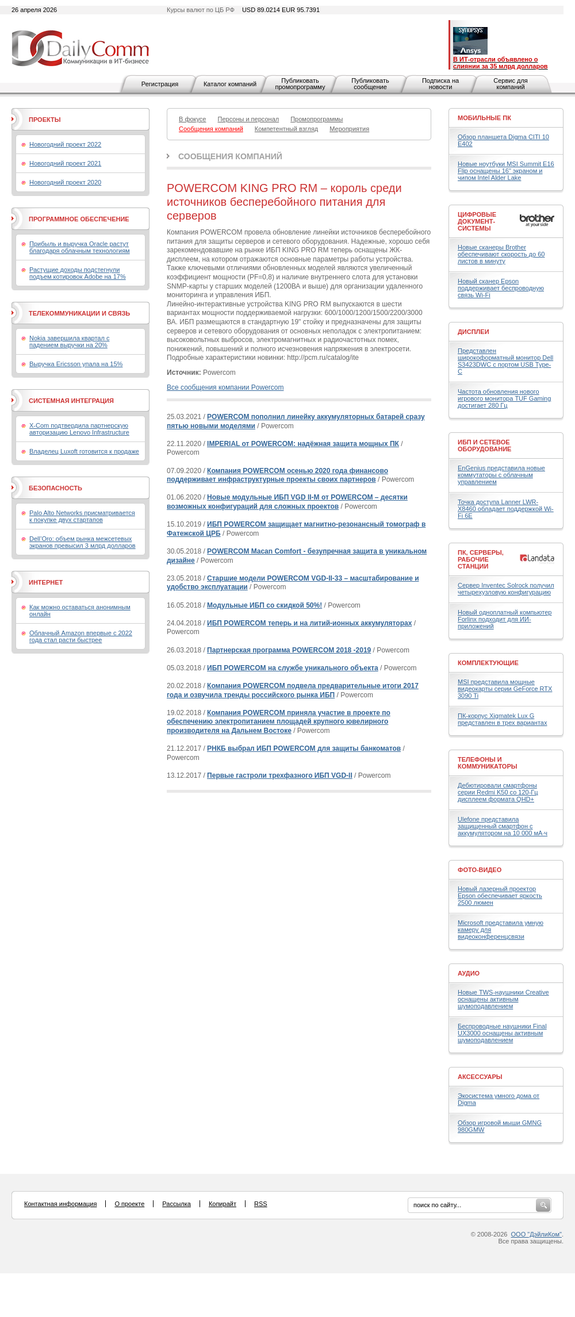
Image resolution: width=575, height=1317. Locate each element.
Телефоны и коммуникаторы (488, 763)
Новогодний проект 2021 (65, 163)
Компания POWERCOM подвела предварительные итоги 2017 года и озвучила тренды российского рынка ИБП (293, 690)
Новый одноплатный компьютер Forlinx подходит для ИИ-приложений (504, 619)
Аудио (469, 973)
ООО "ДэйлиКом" (536, 1234)
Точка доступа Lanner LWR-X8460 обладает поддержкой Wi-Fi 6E (506, 508)
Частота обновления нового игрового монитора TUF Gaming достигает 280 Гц (504, 398)
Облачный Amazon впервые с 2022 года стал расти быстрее (80, 636)
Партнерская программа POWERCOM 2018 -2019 (289, 650)
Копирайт (222, 1203)
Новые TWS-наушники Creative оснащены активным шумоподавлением (503, 999)
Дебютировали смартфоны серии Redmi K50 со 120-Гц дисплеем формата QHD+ (498, 792)
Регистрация (159, 83)
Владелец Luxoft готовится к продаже (84, 451)
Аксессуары (480, 1076)
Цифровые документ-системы (477, 221)
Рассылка (176, 1203)
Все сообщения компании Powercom (225, 387)
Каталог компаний (230, 83)
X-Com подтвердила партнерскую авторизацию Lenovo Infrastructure (79, 429)
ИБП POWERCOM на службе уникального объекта (292, 668)
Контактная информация (60, 1203)
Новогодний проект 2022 (65, 144)
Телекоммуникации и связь (79, 313)
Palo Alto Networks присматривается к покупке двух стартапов (82, 516)
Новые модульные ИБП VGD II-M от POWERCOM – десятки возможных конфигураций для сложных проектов (287, 501)
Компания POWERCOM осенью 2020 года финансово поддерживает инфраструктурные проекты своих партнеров (277, 475)
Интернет (46, 582)
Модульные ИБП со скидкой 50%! (264, 605)
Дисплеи (473, 331)
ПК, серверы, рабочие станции (481, 559)
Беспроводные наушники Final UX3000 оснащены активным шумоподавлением (502, 1033)
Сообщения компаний (230, 156)
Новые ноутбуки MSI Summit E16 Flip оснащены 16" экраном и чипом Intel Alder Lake (506, 170)
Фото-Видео (479, 869)
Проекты (44, 119)
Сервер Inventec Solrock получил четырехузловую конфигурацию (506, 589)
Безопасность (55, 488)
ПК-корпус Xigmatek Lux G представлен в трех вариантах (502, 719)
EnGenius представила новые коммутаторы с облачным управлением (501, 474)
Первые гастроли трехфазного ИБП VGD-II (279, 775)
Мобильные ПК (484, 117)
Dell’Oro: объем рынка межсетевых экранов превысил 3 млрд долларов (82, 542)
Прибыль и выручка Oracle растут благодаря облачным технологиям (79, 247)
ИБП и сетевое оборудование (484, 445)
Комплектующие (488, 662)
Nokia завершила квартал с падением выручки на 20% (69, 341)
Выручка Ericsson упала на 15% (75, 363)
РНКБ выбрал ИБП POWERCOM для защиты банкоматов (304, 748)
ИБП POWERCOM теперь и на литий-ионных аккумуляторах (309, 623)
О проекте (129, 1203)
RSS (260, 1203)
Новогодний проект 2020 (65, 182)
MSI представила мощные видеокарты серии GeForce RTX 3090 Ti (505, 688)
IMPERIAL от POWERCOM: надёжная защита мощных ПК (303, 444)
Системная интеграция (71, 400)
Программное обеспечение (79, 219)
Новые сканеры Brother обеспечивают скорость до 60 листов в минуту (501, 254)
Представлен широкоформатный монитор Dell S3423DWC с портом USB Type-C (505, 361)
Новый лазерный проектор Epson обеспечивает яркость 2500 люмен (500, 895)
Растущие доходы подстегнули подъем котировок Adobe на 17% (77, 273)
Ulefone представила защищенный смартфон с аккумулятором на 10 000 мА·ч (502, 826)
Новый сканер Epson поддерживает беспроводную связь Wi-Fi (501, 288)
